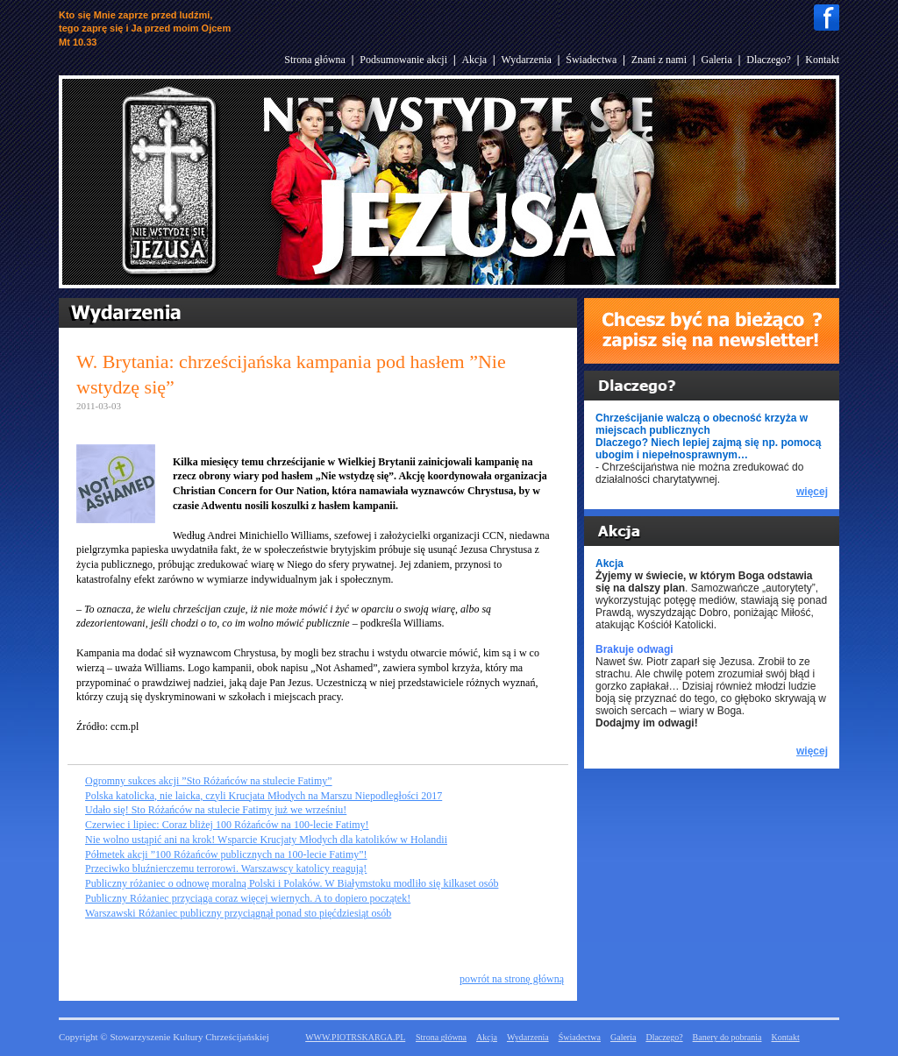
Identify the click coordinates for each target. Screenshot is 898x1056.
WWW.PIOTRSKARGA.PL (355, 1037)
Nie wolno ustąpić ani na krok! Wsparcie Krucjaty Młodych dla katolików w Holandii (266, 839)
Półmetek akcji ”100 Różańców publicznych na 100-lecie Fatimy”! (226, 854)
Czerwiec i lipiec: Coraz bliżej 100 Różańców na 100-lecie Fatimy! (227, 825)
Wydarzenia (527, 59)
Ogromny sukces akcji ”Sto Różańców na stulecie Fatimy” (208, 781)
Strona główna (315, 59)
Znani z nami (659, 59)
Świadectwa (591, 59)
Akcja (474, 59)
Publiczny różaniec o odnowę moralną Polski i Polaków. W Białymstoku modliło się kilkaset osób (291, 883)
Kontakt (822, 59)
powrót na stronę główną (512, 979)
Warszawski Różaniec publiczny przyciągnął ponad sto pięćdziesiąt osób (238, 913)
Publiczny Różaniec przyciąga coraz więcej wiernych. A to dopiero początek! (247, 898)
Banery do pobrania (727, 1037)
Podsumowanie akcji (403, 59)
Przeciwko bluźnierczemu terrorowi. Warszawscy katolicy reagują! (226, 868)
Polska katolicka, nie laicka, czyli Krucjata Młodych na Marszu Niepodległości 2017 (263, 796)
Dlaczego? (768, 59)
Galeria (716, 59)
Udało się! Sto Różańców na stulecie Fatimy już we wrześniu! (215, 810)
